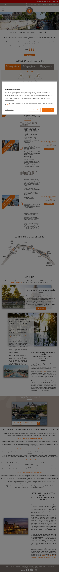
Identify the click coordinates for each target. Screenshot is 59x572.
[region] (29, 98)
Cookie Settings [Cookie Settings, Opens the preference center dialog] (9, 109)
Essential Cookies (34, 109)
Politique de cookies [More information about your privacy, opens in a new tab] (12, 104)
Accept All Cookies (48, 109)
